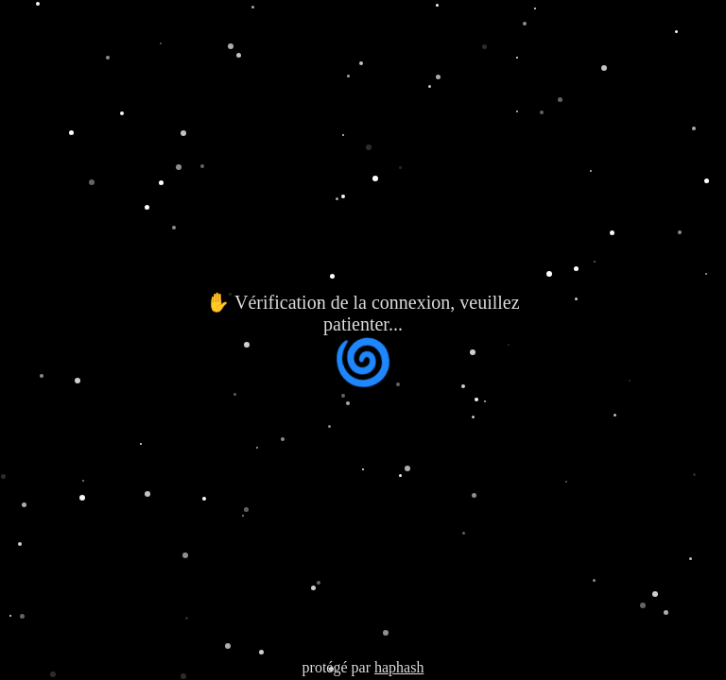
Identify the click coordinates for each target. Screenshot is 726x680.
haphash (399, 667)
